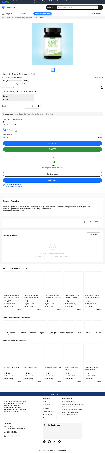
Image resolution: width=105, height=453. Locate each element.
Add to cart (53, 143)
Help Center (46, 405)
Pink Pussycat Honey (31, 367)
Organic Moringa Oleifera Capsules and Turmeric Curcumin (12, 297)
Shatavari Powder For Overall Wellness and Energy (31, 297)
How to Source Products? (70, 407)
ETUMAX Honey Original (12, 367)
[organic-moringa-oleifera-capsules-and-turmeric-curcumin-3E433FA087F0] (12, 283)
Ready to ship (99, 77)
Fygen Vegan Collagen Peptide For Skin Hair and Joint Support (93, 297)
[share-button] (101, 87)
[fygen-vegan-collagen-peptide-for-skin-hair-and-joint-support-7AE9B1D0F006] (93, 283)
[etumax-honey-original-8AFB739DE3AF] (12, 355)
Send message (52, 174)
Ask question (93, 222)
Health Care (10, 17)
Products (51, 7)
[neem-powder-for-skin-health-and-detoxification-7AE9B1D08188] (52, 283)
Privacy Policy (47, 414)
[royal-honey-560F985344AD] (52, 355)
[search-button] (100, 7)
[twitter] (54, 442)
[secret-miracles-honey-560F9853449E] (72, 355)
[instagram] (49, 442)
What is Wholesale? (68, 401)
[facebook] (44, 442)
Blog (44, 401)
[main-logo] (8, 9)
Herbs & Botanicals (39, 17)
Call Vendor (52, 180)
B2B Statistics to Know (69, 415)
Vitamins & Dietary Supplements (23, 17)
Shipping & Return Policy (50, 418)
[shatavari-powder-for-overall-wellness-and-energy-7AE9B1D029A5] (32, 283)
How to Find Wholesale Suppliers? (73, 404)
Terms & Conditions (49, 411)
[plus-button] (38, 106)
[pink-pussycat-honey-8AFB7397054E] (32, 355)
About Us (46, 408)
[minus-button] (25, 106)
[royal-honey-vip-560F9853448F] (93, 355)
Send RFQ (52, 149)
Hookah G (7, 77)
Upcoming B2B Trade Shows (71, 412)
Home (3, 17)
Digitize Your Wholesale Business (72, 409)
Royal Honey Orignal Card (53, 367)
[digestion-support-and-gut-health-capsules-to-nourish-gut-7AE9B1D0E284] (72, 283)
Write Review (93, 235)
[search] (80, 7)
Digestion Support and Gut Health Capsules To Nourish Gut (71, 297)
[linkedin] (59, 442)
